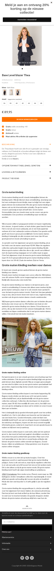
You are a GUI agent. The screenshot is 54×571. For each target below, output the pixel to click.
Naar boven (27, 507)
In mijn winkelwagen (27, 119)
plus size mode (22, 280)
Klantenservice (8, 537)
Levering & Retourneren (14, 172)
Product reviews (10, 178)
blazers (16, 159)
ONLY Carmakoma (9, 474)
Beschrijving (8, 144)
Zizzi (34, 260)
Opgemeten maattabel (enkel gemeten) (21, 165)
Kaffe (17, 277)
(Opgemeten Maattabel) (15, 99)
